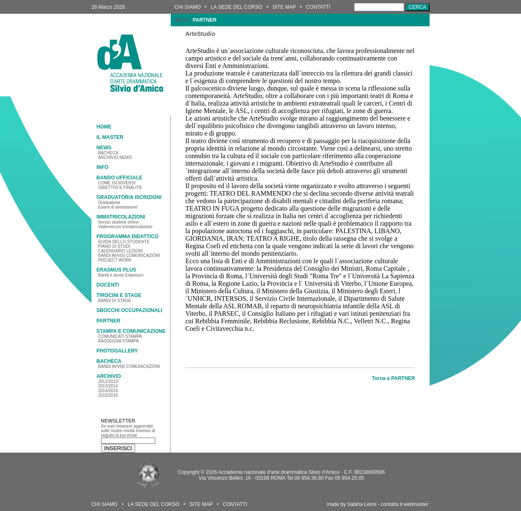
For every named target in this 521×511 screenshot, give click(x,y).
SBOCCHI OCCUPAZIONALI (129, 310)
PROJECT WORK (115, 260)
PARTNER (108, 321)
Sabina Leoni (362, 504)
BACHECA (108, 153)
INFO (102, 167)
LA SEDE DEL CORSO (237, 7)
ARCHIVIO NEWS (115, 157)
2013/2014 (108, 386)
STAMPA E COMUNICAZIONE (131, 331)
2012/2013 (108, 381)
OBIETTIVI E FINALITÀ (120, 187)
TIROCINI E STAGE (119, 295)
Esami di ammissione (117, 207)
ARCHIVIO (108, 376)
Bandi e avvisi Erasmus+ (121, 275)
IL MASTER (109, 137)
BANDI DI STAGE (114, 300)
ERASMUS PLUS (116, 270)
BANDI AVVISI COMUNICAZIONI (129, 255)
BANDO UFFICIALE (119, 178)
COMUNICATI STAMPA (120, 336)
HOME (103, 127)
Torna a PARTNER (393, 378)
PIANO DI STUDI (114, 246)
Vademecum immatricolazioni (125, 226)
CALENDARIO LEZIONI (120, 251)
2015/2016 (108, 395)
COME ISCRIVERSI (116, 183)
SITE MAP (284, 7)
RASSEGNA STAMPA (118, 341)
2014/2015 (108, 390)
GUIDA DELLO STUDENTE (123, 241)
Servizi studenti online (118, 222)
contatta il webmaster (404, 504)
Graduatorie (109, 202)
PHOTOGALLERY (117, 351)
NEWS (103, 148)
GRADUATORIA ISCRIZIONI (129, 197)
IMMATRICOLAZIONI (120, 217)
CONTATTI (318, 7)
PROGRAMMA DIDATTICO (127, 236)
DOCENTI (107, 285)
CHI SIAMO (188, 7)
